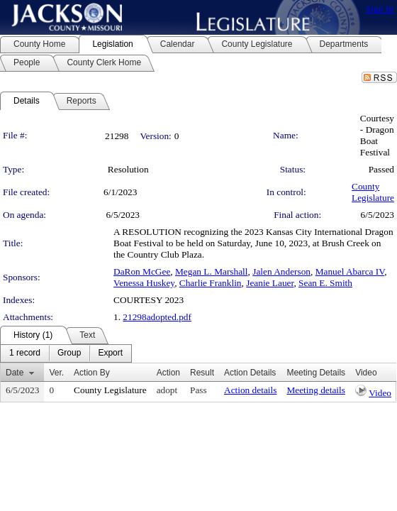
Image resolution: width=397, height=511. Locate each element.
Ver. (56, 373)
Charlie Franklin (210, 283)
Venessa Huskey (143, 283)
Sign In (379, 9)
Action (168, 373)
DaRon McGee (141, 271)
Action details (250, 390)
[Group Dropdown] (69, 353)
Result (202, 373)
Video (380, 393)
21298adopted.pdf (157, 317)
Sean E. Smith (325, 283)
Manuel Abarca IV (349, 271)
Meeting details (315, 390)
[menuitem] (25, 353)
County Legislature (373, 192)
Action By (92, 373)
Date (14, 373)
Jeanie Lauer (269, 283)
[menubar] (66, 353)
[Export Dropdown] (110, 353)
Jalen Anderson (281, 271)
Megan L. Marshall (211, 271)
